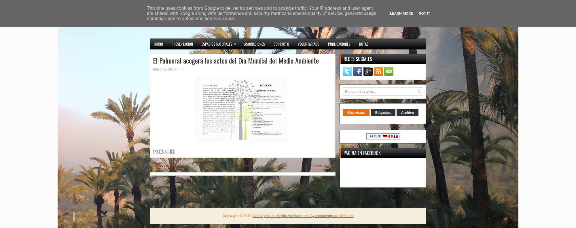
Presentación (182, 44)
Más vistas (356, 113)
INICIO (158, 44)
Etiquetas (383, 113)
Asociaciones (254, 44)
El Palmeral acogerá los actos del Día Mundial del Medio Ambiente (236, 60)
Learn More (401, 13)
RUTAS (364, 44)
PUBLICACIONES (339, 44)
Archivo (407, 113)
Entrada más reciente (166, 165)
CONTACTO (281, 44)
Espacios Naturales (221, 43)
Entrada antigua (322, 165)
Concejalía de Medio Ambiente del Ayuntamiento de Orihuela (303, 216)
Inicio (246, 165)
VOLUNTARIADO (308, 44)
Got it (424, 13)
